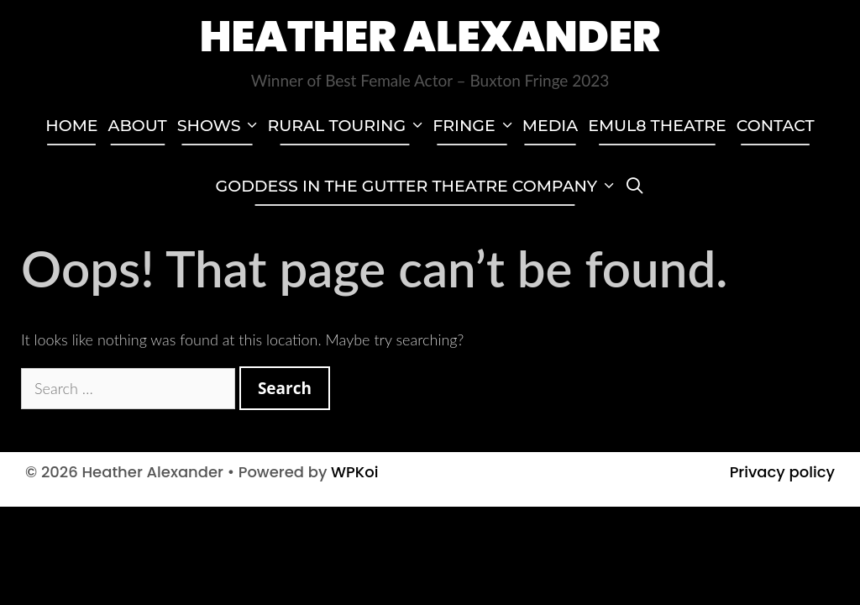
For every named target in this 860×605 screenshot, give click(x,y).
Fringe (475, 126)
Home (71, 125)
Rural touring (347, 126)
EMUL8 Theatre (657, 125)
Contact (776, 125)
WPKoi (354, 471)
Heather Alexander (430, 37)
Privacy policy (782, 471)
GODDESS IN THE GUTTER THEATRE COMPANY (417, 186)
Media (550, 125)
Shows (220, 126)
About (137, 125)
